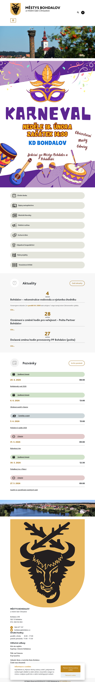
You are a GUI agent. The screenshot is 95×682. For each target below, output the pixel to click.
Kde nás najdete (16, 646)
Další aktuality (77, 283)
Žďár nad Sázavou (16, 653)
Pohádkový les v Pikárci (18, 469)
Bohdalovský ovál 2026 (18, 386)
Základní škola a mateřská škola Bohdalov (25, 660)
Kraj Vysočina (15, 656)
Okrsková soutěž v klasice (19, 407)
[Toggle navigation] (13, 20)
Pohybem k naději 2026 (18, 428)
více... (12, 310)
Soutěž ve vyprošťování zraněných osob (24, 490)
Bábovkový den (15, 448)
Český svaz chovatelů (17, 663)
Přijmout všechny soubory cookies (70, 669)
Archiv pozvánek (76, 363)
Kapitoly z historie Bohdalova (20, 649)
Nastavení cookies (70, 675)
